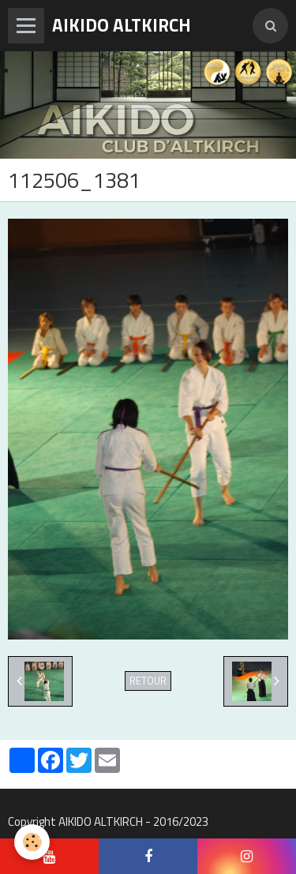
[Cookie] (32, 842)
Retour (148, 680)
